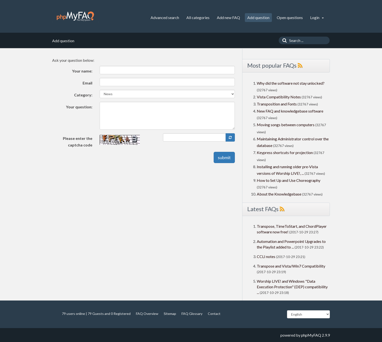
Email (87, 83)
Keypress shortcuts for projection (285, 152)
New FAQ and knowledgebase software (290, 111)
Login (317, 17)
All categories (198, 17)
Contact (214, 313)
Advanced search (165, 17)
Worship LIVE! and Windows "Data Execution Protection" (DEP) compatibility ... (292, 287)
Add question (258, 17)
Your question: (79, 106)
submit (224, 157)
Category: (83, 95)
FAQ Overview (147, 313)
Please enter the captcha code (77, 141)
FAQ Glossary (191, 313)
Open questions (290, 17)
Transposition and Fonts (277, 104)
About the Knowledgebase (279, 194)
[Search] (283, 40)
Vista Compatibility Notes (279, 96)
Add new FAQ (228, 17)
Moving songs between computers (286, 124)
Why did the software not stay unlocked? (291, 83)
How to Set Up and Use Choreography (288, 180)
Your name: (82, 71)
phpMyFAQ (311, 335)
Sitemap (170, 313)
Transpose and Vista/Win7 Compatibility (291, 266)
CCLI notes (266, 256)
